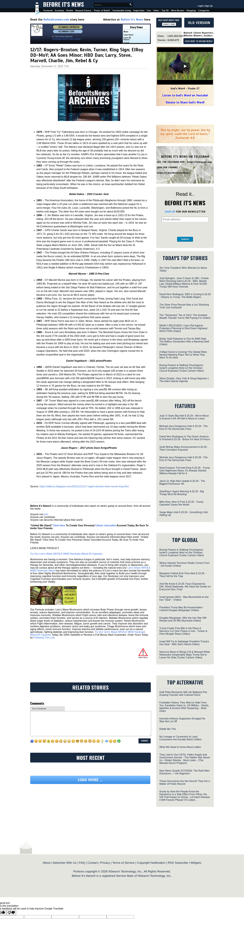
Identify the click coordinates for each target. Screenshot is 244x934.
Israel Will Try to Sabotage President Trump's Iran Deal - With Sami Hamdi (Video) (184, 643)
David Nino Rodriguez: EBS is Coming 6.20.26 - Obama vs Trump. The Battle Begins (185, 295)
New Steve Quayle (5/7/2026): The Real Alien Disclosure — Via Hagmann (184, 772)
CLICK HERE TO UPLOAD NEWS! (199, 41)
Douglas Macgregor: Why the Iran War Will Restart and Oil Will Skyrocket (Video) (182, 619)
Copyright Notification (151, 862)
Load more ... (90, 779)
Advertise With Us (64, 862)
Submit (185, 239)
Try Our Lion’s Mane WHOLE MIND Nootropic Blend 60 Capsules (66, 553)
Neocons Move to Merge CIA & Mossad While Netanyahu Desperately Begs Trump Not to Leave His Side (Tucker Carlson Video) (184, 655)
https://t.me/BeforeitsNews (173, 172)
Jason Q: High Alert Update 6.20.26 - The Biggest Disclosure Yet (182, 482)
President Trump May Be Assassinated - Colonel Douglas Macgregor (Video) (181, 609)
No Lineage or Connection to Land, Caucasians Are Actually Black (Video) (180, 738)
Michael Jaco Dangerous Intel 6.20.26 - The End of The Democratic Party (183, 427)
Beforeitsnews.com (56, 19)
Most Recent (177, 10)
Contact (92, 862)
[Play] (185, 66)
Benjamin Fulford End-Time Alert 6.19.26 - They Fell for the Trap (182, 574)
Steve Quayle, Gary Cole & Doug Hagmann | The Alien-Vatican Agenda (184, 379)
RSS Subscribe (178, 862)
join (46, 514)
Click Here (59, 525)
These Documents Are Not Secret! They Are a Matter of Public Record (184, 782)
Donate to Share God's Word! (185, 102)
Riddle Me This (167, 729)
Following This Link (44, 637)
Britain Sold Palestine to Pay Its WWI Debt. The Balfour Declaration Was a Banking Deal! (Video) (184, 341)
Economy (59, 10)
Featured (47, 10)
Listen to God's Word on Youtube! (185, 95)
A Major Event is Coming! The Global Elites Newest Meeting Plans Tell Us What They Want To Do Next (183, 355)
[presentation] (185, 229)
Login (200, 6)
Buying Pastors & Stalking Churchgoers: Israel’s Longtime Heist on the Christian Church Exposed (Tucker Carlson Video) (181, 368)
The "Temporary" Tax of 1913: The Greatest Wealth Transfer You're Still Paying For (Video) (185, 316)
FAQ (82, 862)
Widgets (195, 862)
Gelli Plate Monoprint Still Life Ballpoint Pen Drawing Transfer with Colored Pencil (183, 693)
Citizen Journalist (105, 525)
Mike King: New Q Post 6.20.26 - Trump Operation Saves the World (181, 503)
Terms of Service (123, 862)
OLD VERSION (199, 23)
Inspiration (138, 10)
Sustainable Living (121, 10)
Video (156, 10)
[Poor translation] (11, 912)
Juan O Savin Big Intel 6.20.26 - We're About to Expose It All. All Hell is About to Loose (184, 417)
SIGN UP (170, 211)
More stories (75, 39)
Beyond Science (83, 10)
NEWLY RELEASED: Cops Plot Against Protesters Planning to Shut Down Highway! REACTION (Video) (183, 328)
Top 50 (165, 10)
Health (69, 10)
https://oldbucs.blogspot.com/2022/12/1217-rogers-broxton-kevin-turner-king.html (84, 486)
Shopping (191, 10)
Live (149, 10)
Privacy (105, 862)
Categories (203, 10)
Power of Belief (102, 10)
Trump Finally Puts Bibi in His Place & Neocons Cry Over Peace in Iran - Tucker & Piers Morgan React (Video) (183, 631)
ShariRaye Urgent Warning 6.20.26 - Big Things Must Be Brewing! (181, 493)
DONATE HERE (169, 24)
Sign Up (209, 6)
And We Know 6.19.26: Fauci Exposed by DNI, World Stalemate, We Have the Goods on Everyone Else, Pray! (185, 586)
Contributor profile (60, 39)
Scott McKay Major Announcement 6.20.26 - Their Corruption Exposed (183, 448)
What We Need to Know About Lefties (180, 747)
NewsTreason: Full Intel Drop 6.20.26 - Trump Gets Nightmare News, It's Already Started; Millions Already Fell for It (184, 470)
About (47, 862)
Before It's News (63, 4)
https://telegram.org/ (199, 162)
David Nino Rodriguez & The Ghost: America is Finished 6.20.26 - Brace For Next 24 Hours (184, 438)
